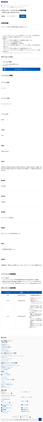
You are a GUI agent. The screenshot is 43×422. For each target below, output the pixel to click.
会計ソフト (3, 385)
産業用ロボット (4, 391)
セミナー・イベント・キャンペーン (7, 412)
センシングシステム (5, 402)
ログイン (25, 411)
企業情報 (4, 409)
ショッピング (25, 407)
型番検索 (3, 16)
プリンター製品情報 (6, 374)
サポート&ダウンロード (7, 407)
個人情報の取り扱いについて (16, 417)
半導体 (2, 401)
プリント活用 (25, 404)
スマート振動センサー (25, 391)
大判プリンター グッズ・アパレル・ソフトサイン (11, 365)
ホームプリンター (4, 343)
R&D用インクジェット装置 (26, 397)
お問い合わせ (25, 409)
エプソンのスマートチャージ (6, 354)
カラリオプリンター (5, 348)
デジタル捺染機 (4, 369)
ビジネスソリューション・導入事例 (8, 405)
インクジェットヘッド (5, 397)
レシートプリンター (5, 359)
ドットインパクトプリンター (6, 358)
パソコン (3, 380)
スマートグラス (4, 378)
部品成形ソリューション (6, 393)
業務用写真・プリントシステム (7, 367)
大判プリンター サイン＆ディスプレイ (8, 364)
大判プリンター (4, 357)
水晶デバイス (24, 401)
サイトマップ (17, 415)
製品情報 (4, 337)
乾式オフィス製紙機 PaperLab (7, 384)
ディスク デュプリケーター (6, 383)
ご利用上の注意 (26, 415)
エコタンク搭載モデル (5, 351)
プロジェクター (4, 377)
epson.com (28, 417)
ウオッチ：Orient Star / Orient (7, 379)
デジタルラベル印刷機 (5, 368)
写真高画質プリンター (5, 345)
